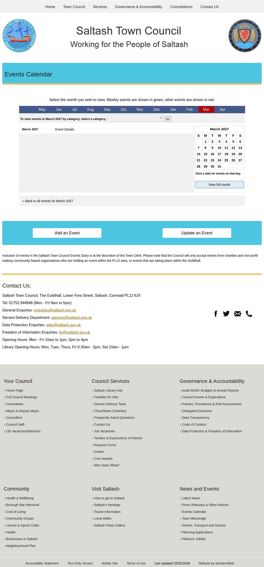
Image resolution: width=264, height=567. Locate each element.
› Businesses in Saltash (21, 539)
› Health (9, 532)
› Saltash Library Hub (107, 390)
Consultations (181, 7)
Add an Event (67, 233)
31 (219, 166)
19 (233, 154)
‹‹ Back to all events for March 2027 (47, 201)
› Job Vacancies (103, 431)
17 (219, 154)
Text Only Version (80, 563)
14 (198, 154)
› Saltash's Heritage (106, 505)
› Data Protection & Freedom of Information (211, 431)
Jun (59, 109)
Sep (107, 109)
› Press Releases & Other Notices (204, 505)
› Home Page (13, 390)
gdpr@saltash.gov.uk (63, 325)
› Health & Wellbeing (18, 498)
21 (198, 160)
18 (226, 154)
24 (219, 160)
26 (233, 160)
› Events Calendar (193, 512)
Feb (190, 109)
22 (205, 160)
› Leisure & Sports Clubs (21, 525)
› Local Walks (102, 518)
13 (240, 148)
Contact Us (209, 7)
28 (198, 166)
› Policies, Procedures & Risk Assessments (211, 404)
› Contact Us (101, 424)
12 (233, 148)
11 (226, 148)
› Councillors (13, 417)
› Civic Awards (102, 458)
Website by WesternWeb (216, 563)
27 (240, 160)
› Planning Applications (196, 532)
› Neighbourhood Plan (20, 546)
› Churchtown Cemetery (109, 411)
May (42, 109)
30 (212, 166)
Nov (140, 109)
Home (50, 7)
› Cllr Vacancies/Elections (22, 431)
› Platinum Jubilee (193, 539)
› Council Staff (14, 424)
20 (240, 154)
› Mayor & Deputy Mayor (21, 411)
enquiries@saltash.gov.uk (55, 310)
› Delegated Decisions (196, 411)
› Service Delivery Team (109, 404)
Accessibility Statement (42, 563)
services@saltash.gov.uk (71, 318)
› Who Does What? (105, 465)
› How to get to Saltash (108, 498)
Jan (173, 109)
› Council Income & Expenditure (202, 397)
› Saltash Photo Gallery (108, 525)
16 (212, 154)
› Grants (98, 452)
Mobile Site (110, 563)
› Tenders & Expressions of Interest (117, 438)
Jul (74, 109)
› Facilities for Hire (105, 397)
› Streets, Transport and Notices (203, 525)
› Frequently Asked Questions (113, 417)
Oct (123, 109)
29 (205, 166)
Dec (156, 109)
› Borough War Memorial (21, 505)
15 (205, 154)
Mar (206, 109)
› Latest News (190, 498)
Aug (90, 109)
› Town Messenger (193, 518)
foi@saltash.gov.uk (74, 332)
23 (212, 160)
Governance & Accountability (138, 7)
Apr (222, 109)
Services (100, 7)
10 (219, 148)
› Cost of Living (15, 512)
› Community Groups (19, 518)
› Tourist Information (106, 512)
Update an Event (196, 233)
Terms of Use (136, 563)
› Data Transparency (194, 417)
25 (226, 160)
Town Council (74, 7)
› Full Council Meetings (20, 397)
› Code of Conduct (193, 424)
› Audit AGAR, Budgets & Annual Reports (209, 390)
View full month (219, 184)
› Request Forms (104, 445)
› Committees (13, 404)
